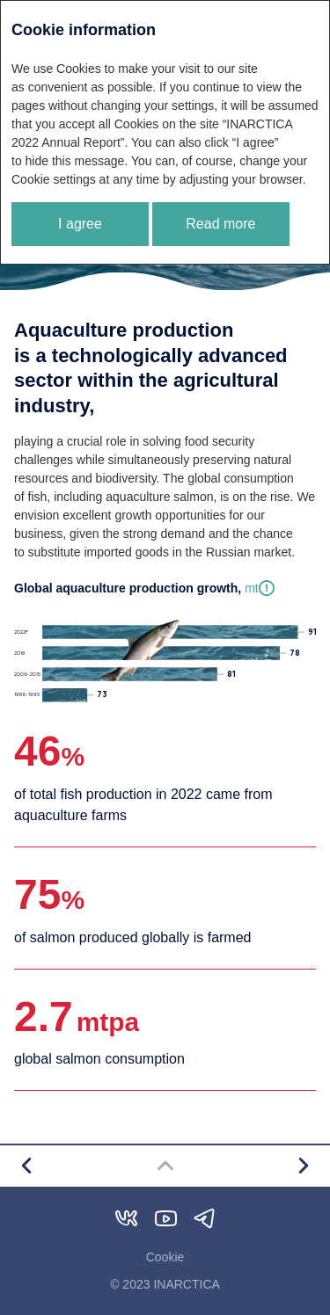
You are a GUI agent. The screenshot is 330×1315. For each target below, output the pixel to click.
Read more (220, 223)
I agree (80, 223)
